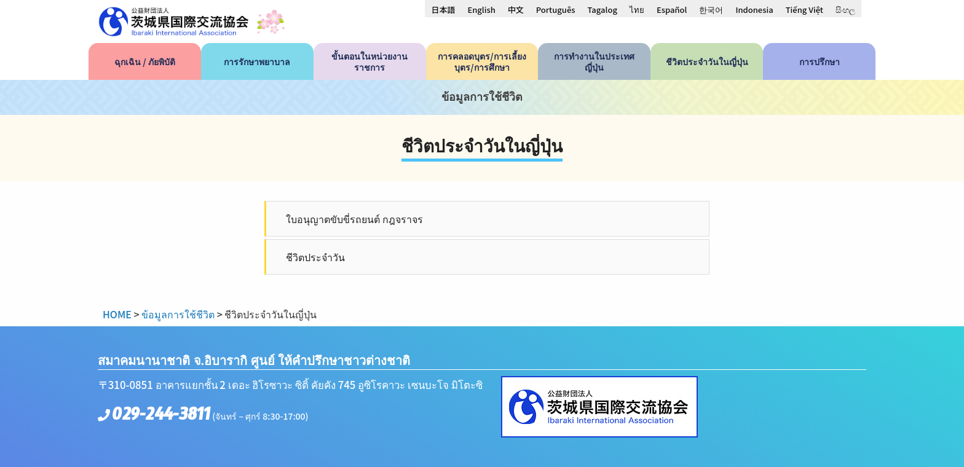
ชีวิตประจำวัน (315, 256)
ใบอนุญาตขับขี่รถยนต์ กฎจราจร (354, 218)
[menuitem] (443, 9)
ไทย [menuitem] (637, 9)
